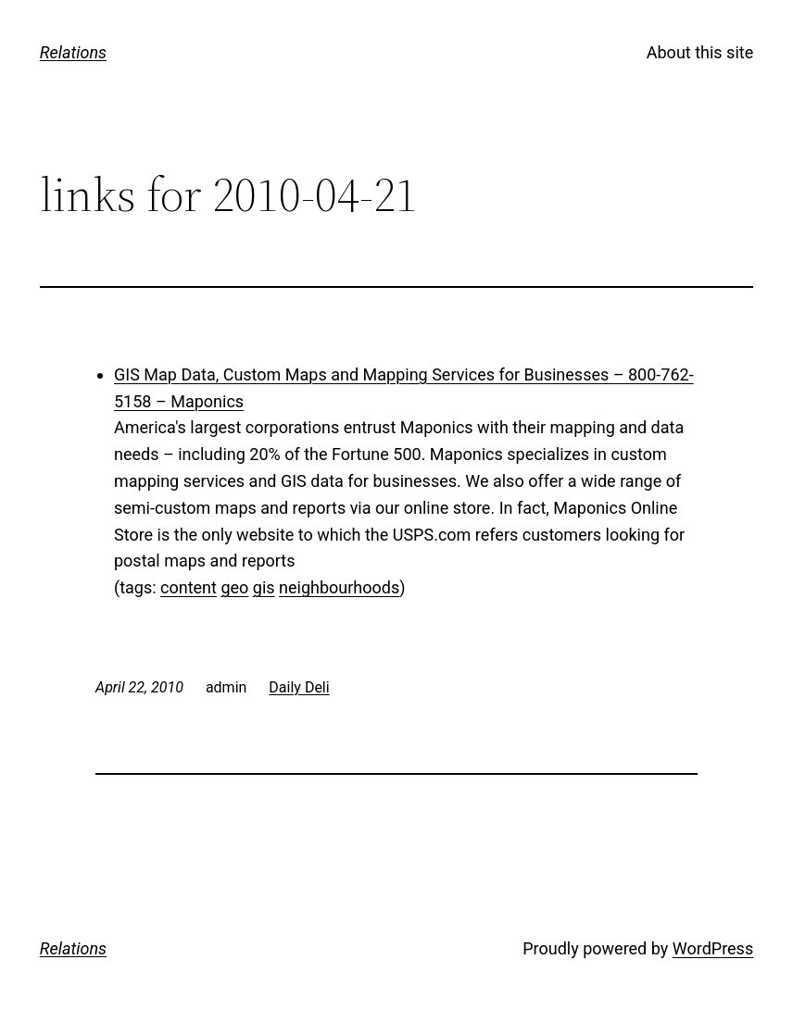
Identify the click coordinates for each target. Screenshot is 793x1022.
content (188, 587)
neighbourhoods (339, 587)
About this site (700, 52)
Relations (73, 52)
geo (234, 587)
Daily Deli (299, 687)
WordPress (713, 948)
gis (264, 587)
